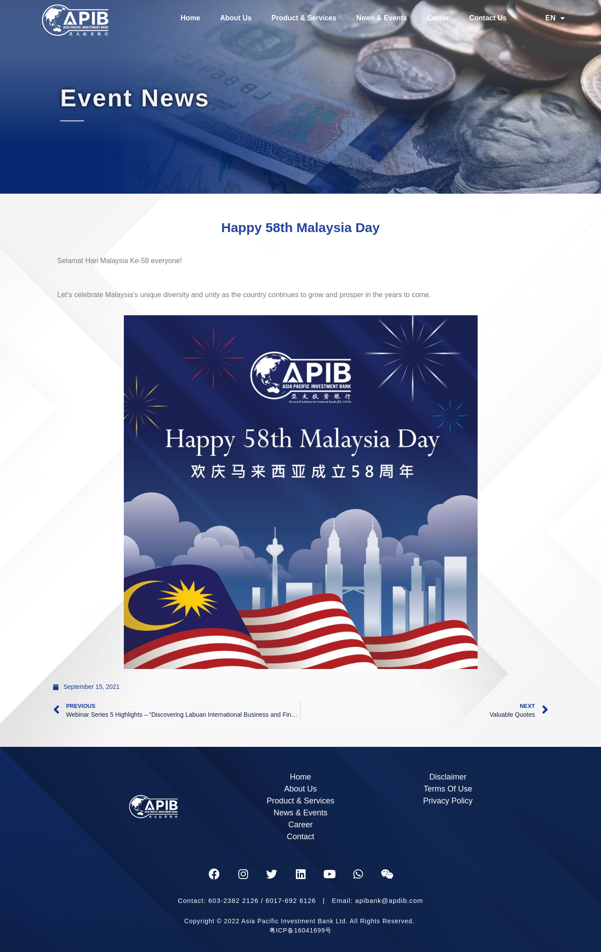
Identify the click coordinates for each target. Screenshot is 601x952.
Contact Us (487, 18)
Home (190, 18)
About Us (236, 18)
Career (438, 18)
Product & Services (304, 18)
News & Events (381, 18)
